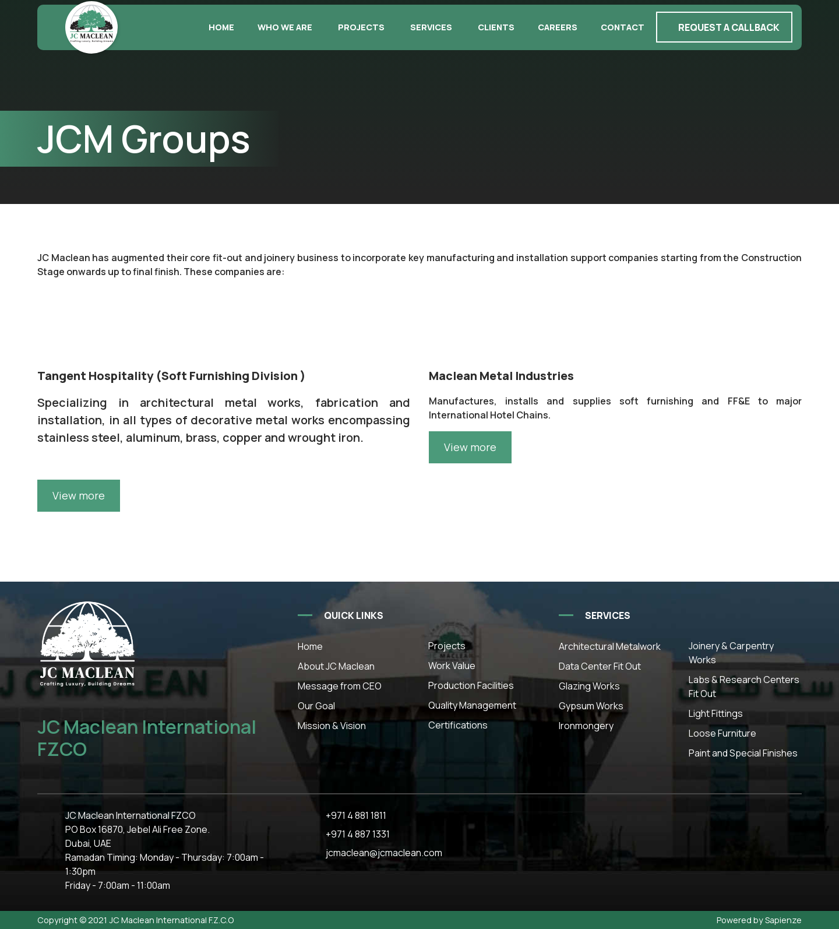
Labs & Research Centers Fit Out (744, 686)
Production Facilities (471, 685)
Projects (361, 27)
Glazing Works (589, 686)
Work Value (451, 665)
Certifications (458, 725)
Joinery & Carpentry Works (731, 652)
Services (431, 27)
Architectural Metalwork (610, 646)
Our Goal (316, 705)
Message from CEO (340, 686)
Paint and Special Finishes (743, 753)
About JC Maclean (336, 666)
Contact (622, 27)
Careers (557, 27)
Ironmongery (586, 725)
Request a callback (729, 27)
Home (221, 27)
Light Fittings (716, 713)
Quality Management (472, 705)
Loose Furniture (722, 733)
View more (470, 447)
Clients (496, 27)
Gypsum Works (591, 705)
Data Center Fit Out (600, 666)
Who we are (285, 27)
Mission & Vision (332, 725)
